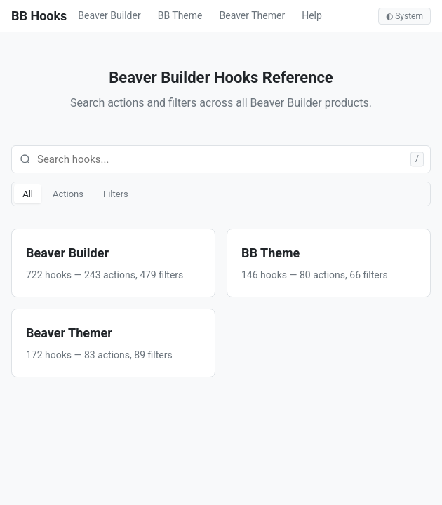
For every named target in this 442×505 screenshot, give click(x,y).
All (27, 194)
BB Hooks (39, 15)
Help (312, 15)
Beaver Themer (253, 15)
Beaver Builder (109, 15)
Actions (68, 194)
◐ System (404, 16)
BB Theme (180, 15)
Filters (115, 194)
